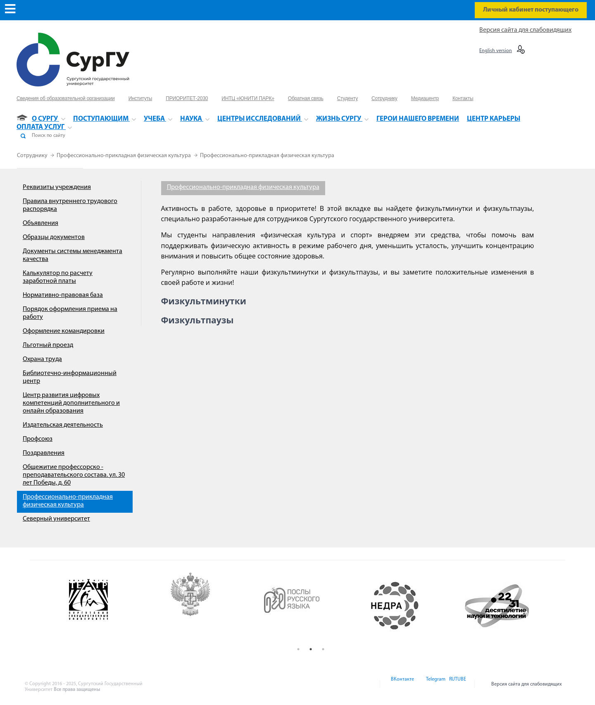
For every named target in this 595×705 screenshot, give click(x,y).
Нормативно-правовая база (63, 295)
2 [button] (311, 649)
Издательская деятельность (63, 425)
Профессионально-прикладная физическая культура (124, 156)
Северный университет (56, 519)
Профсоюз (37, 439)
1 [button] (298, 649)
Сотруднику (33, 156)
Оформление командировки (64, 331)
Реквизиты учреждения (57, 187)
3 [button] (323, 649)
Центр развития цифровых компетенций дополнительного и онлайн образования (71, 403)
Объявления (40, 223)
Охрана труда (42, 359)
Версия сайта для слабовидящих (525, 30)
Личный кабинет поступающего (530, 10)
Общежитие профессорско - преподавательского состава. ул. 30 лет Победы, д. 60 (74, 475)
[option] (108, 606)
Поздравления (43, 453)
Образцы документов (54, 237)
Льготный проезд (48, 345)
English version (495, 50)
